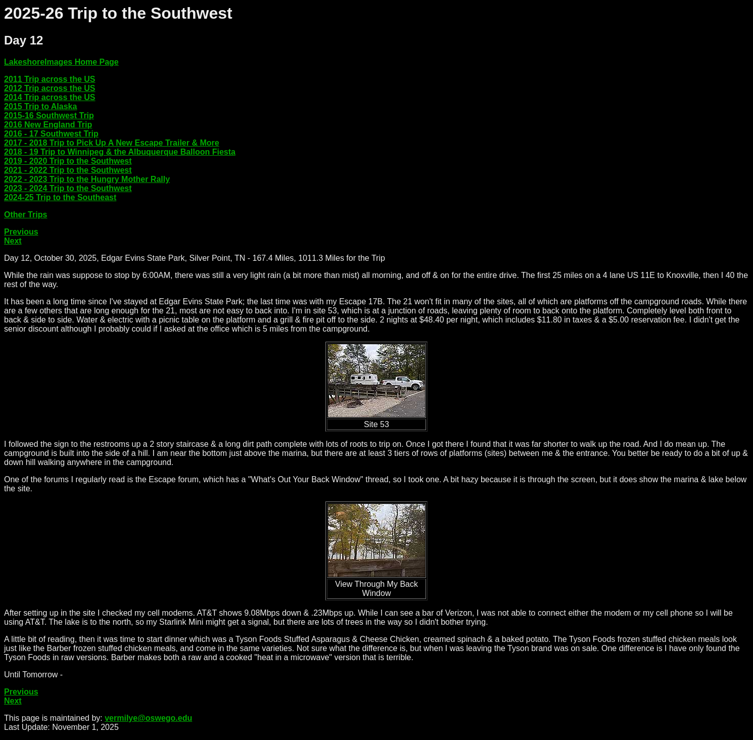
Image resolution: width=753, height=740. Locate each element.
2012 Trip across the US (50, 88)
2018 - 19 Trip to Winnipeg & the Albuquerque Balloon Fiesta (120, 152)
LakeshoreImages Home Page (61, 62)
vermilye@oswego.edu (148, 718)
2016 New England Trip (48, 124)
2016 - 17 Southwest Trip (51, 133)
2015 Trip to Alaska (40, 106)
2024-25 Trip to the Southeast (60, 197)
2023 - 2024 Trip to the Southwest (68, 188)
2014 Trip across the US (50, 97)
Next (13, 241)
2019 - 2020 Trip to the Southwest (68, 161)
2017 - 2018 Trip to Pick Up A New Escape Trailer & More (111, 142)
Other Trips (25, 214)
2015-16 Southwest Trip (49, 115)
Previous (21, 231)
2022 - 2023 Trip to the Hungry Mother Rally (87, 179)
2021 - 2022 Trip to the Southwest (68, 170)
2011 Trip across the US (50, 79)
